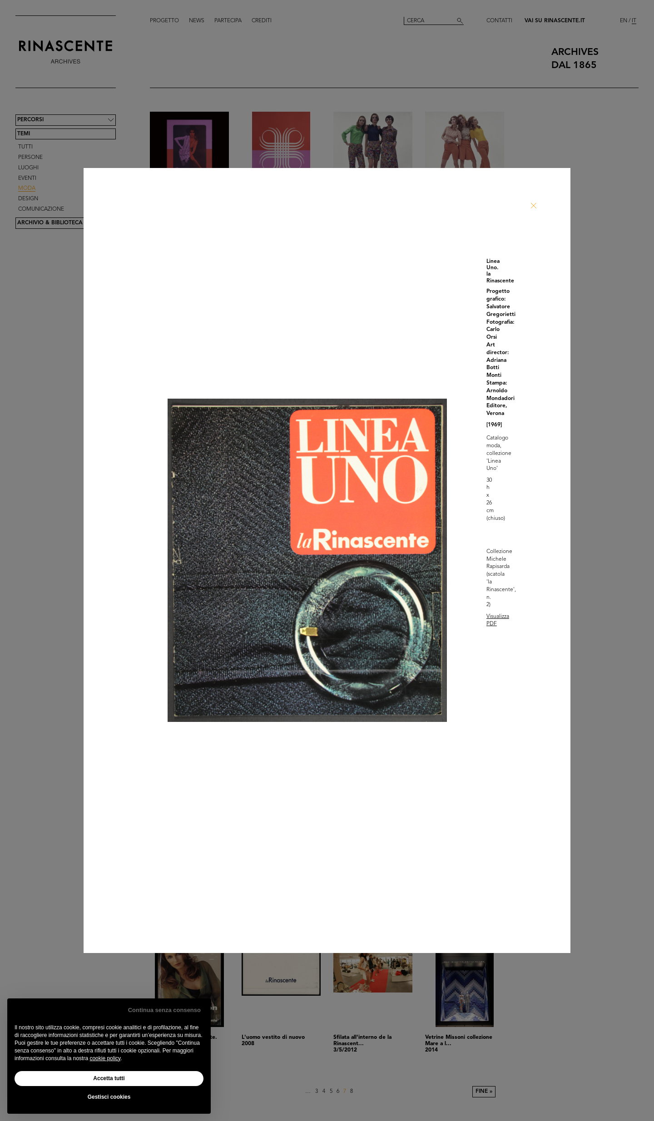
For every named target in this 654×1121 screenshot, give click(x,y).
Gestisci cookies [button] (109, 1097)
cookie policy (104, 1058)
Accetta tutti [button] (108, 1078)
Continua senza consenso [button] (164, 1010)
